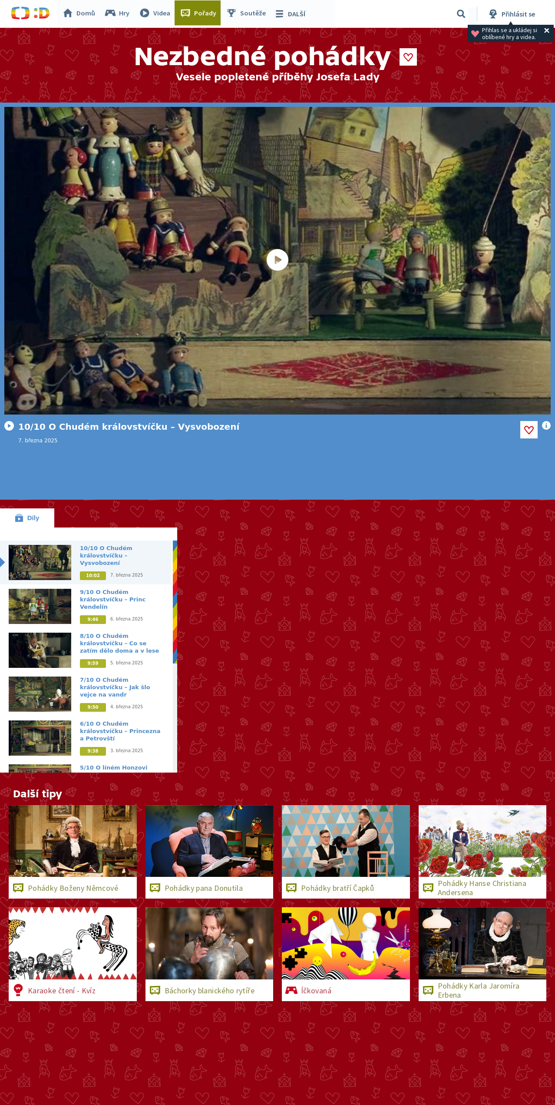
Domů (81, 13)
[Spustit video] (277, 261)
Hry (119, 13)
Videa (157, 13)
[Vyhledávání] (461, 14)
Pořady (200, 13)
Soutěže (248, 13)
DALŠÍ (291, 13)
